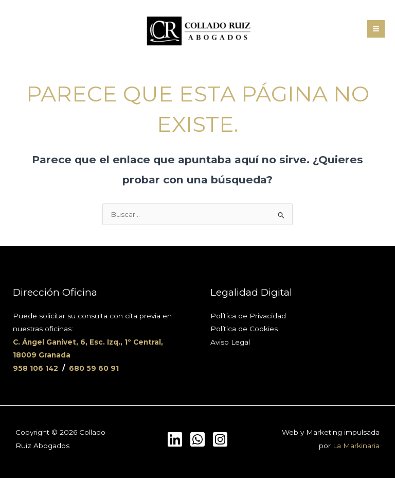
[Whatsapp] (197, 439)
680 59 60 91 (94, 368)
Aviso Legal (230, 342)
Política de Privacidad (248, 316)
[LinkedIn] (175, 439)
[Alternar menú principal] (376, 29)
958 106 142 (35, 368)
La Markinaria (356, 445)
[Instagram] (220, 439)
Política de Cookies (244, 329)
